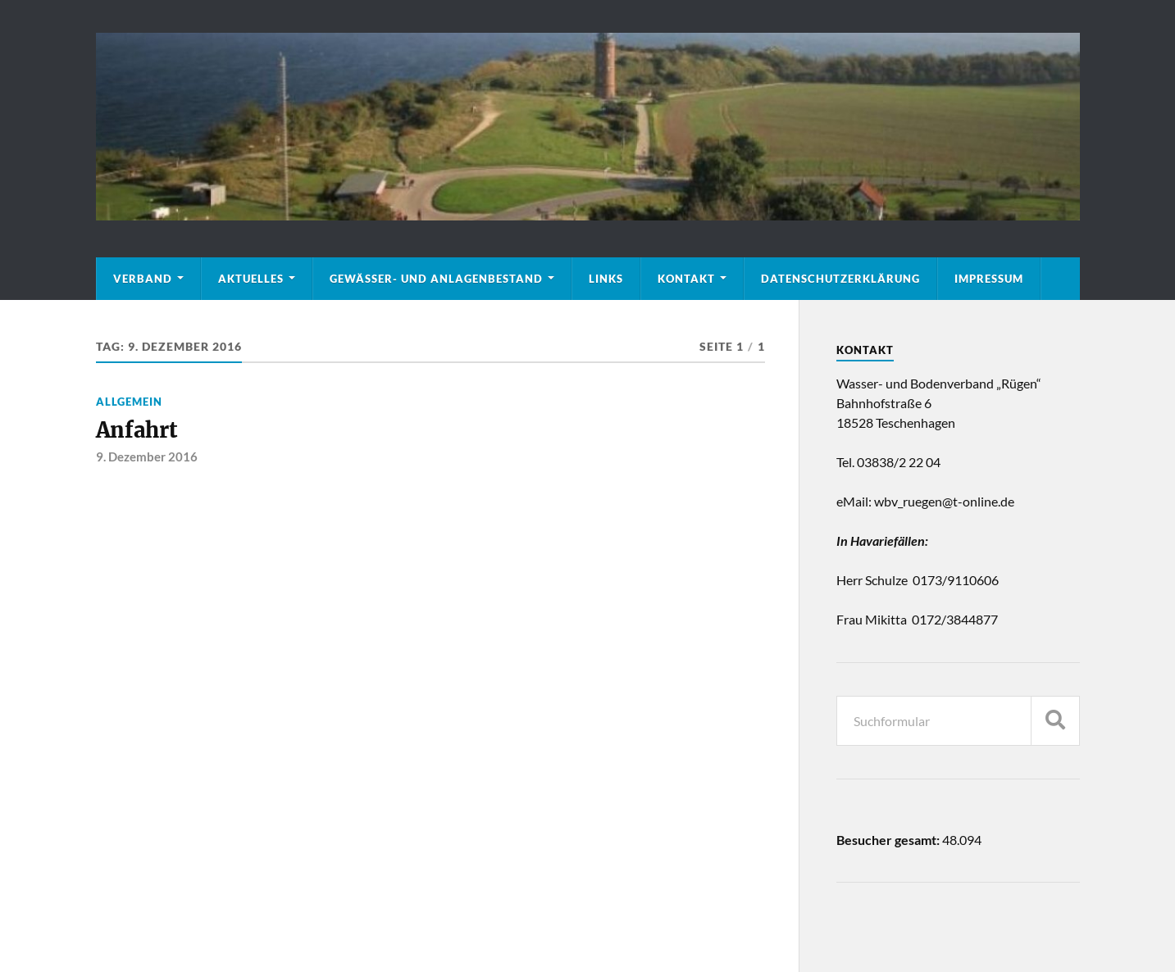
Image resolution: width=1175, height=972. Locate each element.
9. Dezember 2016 (147, 456)
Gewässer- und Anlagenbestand (436, 278)
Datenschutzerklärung (840, 278)
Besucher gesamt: (889, 839)
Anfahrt (136, 430)
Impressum (988, 278)
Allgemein (129, 401)
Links (606, 278)
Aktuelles (251, 278)
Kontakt (686, 278)
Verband (142, 278)
